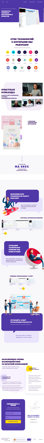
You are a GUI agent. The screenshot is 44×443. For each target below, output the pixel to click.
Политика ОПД (7, 441)
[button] (8, 226)
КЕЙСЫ (25, 1)
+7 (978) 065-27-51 (33, 422)
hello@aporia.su (33, 420)
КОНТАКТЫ (40, 1)
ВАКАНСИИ (32, 1)
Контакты (40, 440)
